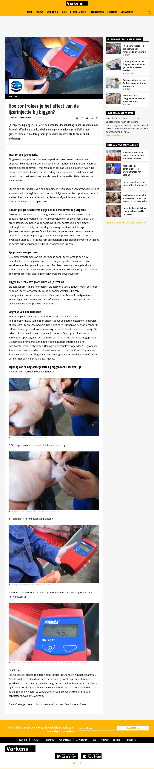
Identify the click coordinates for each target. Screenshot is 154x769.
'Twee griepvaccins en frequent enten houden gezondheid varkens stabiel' (134, 66)
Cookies (116, 739)
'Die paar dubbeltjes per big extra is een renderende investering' (134, 48)
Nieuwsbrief (127, 11)
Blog (64, 11)
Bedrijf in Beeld (78, 11)
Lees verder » (114, 135)
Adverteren (81, 739)
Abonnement (65, 739)
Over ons (22, 739)
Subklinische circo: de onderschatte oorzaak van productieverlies (133, 155)
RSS (94, 739)
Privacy (104, 739)
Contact (36, 739)
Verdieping (52, 11)
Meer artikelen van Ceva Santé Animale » (126, 222)
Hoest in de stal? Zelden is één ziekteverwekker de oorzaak (134, 211)
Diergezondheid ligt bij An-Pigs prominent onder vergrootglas (135, 82)
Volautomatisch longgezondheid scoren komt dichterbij (134, 98)
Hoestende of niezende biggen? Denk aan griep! (135, 183)
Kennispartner (25, 118)
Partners (112, 11)
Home (29, 11)
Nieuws (39, 11)
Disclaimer (130, 739)
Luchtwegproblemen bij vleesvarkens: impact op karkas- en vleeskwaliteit (135, 197)
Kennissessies (97, 11)
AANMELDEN (133, 728)
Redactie (50, 739)
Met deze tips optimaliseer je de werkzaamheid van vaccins (132, 170)
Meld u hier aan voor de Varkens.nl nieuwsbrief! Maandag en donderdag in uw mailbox (41, 729)
